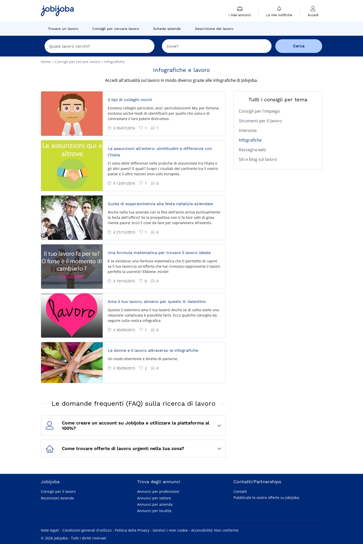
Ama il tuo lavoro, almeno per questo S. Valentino (157, 301)
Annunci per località (154, 510)
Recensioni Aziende (57, 498)
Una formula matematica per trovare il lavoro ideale (159, 252)
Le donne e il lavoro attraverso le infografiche (153, 350)
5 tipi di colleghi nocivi (130, 99)
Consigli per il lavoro (58, 491)
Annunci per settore (154, 498)
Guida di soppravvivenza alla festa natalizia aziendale (160, 203)
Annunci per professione (158, 491)
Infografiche (250, 140)
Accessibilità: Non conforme (215, 530)
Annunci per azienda (155, 504)
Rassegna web (252, 149)
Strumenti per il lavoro (260, 121)
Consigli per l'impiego (259, 111)
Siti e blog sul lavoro (258, 159)
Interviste (248, 130)
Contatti (240, 491)
